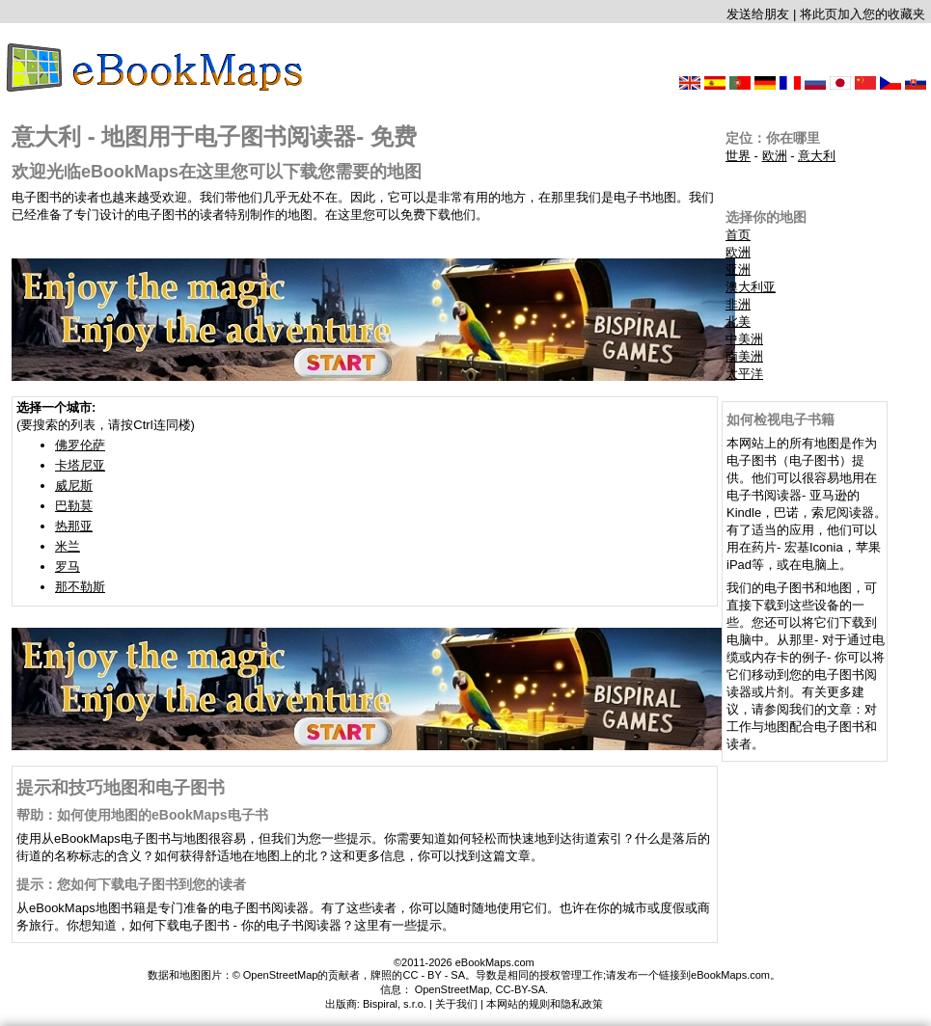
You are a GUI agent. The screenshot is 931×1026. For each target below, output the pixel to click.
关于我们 (456, 1004)
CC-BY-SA (520, 989)
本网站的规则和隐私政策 (544, 1004)
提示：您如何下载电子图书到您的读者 (131, 884)
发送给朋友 (757, 14)
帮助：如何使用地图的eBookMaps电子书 (142, 815)
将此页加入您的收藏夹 (862, 14)
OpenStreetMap (452, 989)
